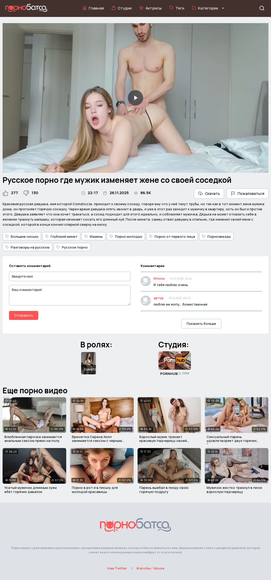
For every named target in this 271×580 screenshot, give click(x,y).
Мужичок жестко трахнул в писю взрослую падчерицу (234, 489)
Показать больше (201, 323)
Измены (93, 236)
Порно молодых (126, 236)
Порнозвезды (216, 236)
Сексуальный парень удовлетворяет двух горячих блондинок (232, 440)
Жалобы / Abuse (150, 568)
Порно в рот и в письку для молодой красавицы (95, 489)
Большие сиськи (21, 236)
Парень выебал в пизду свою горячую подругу (164, 489)
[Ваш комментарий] (69, 295)
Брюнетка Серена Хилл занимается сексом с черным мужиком (97, 440)
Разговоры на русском (27, 247)
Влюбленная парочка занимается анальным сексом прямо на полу (33, 438)
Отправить (23, 315)
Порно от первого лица (172, 236)
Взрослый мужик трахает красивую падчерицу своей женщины (163, 440)
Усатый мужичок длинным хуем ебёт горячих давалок (30, 489)
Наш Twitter (117, 568)
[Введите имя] (69, 276)
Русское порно (72, 247)
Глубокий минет (61, 236)
